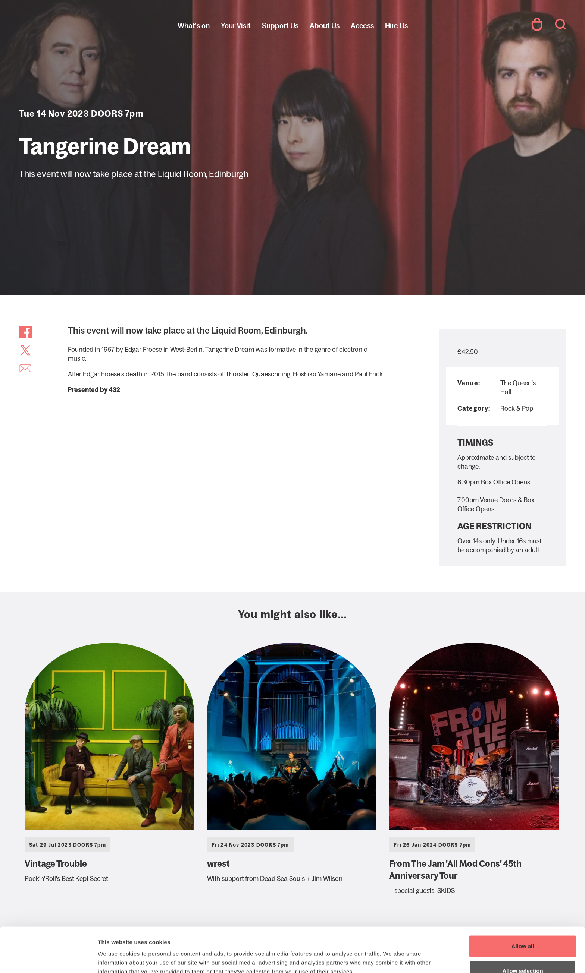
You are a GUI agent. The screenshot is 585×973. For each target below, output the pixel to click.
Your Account (536, 24)
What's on (194, 26)
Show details (391, 953)
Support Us (280, 26)
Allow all (523, 904)
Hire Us (396, 26)
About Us (325, 26)
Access (362, 26)
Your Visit (236, 26)
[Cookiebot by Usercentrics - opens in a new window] (48, 958)
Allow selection (522, 929)
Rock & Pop (516, 408)
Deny (523, 953)
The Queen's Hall (69, 24)
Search (560, 24)
